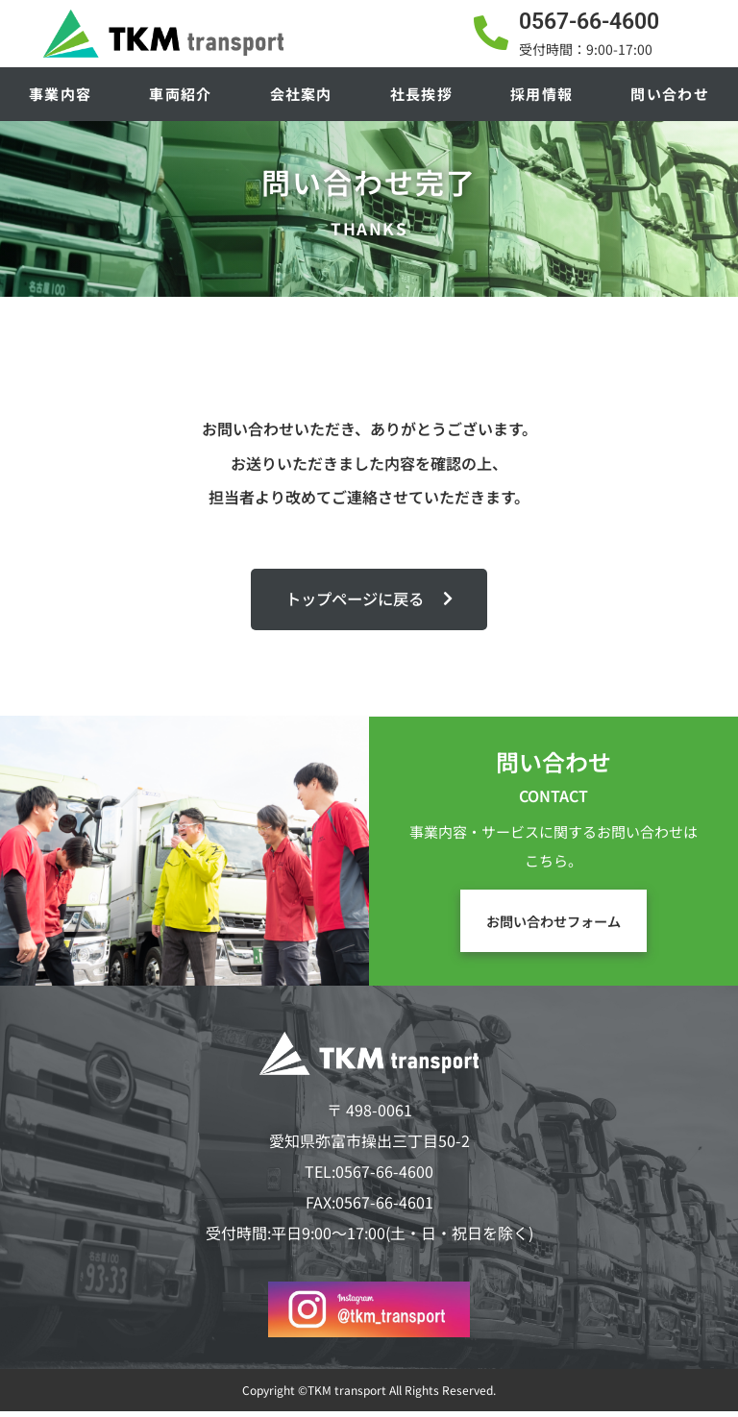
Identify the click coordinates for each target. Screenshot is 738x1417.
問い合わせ (669, 94)
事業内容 (60, 94)
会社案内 (301, 94)
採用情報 (541, 94)
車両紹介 (180, 94)
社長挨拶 (421, 94)
